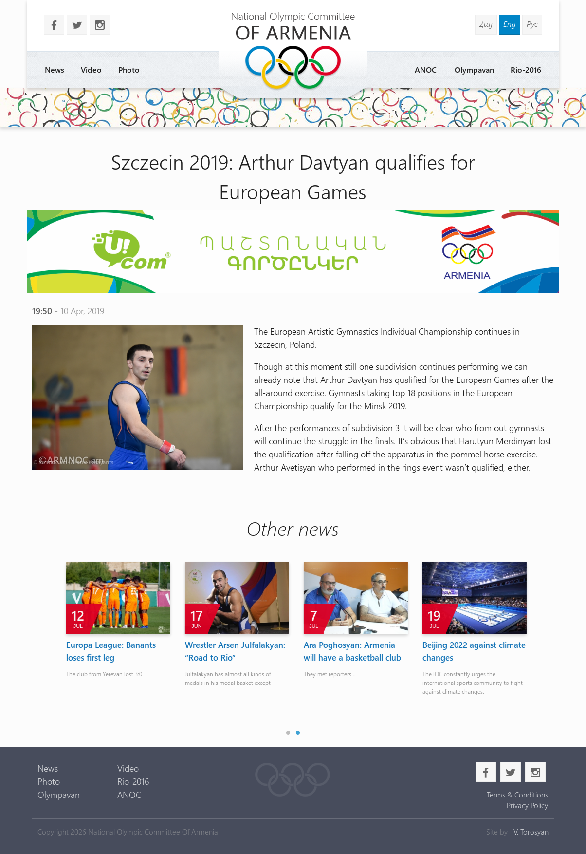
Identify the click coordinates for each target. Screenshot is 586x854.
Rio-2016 (526, 69)
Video (91, 69)
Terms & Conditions (517, 794)
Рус (532, 24)
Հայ (486, 24)
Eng (509, 24)
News (54, 69)
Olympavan (474, 69)
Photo (129, 69)
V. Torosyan (531, 831)
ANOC (426, 69)
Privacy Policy (527, 805)
